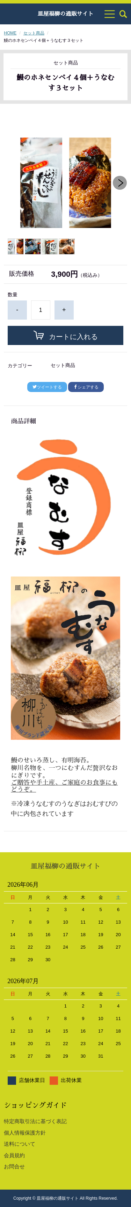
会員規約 (14, 1155)
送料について (19, 1144)
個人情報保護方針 (25, 1133)
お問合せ (14, 1166)
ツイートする (47, 387)
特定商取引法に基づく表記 (35, 1121)
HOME (10, 33)
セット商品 (33, 33)
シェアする (86, 387)
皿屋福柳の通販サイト (65, 14)
